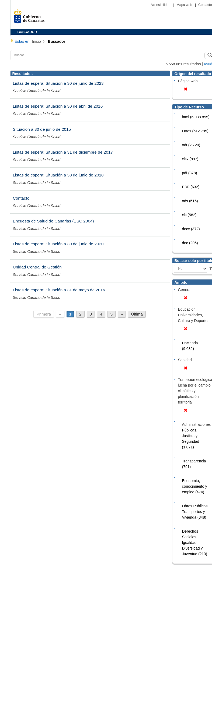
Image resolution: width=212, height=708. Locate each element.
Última (137, 314)
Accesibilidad (161, 5)
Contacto (205, 5)
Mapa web (184, 5)
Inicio (37, 41)
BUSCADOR (27, 32)
